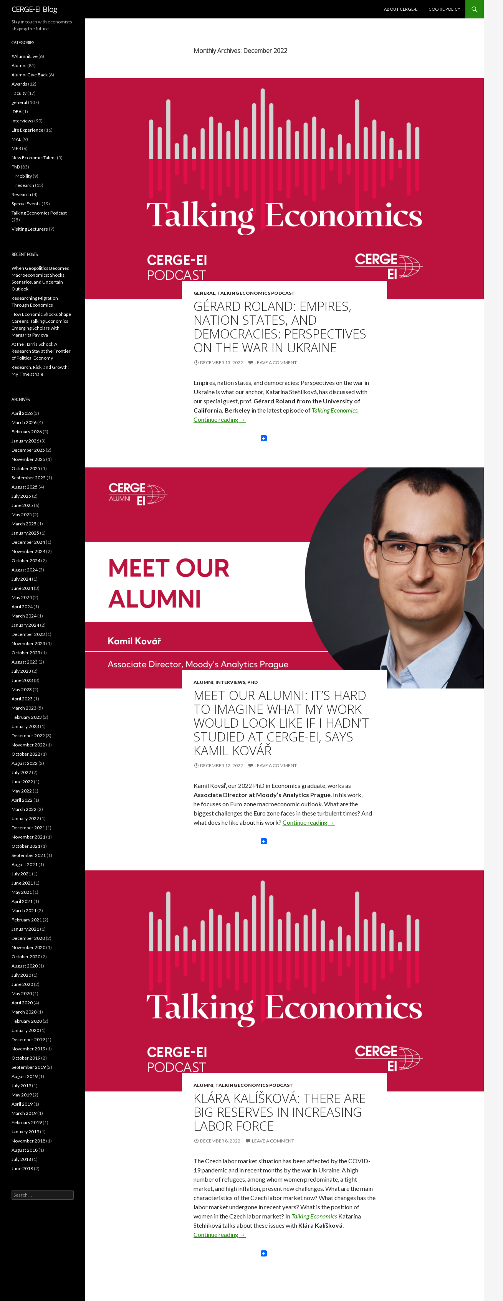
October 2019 (26, 1058)
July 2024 (21, 579)
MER (16, 148)
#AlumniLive (25, 56)
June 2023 (22, 680)
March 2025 (24, 524)
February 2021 (27, 920)
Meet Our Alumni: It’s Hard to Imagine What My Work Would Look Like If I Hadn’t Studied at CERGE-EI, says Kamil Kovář (281, 723)
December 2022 (28, 735)
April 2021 (22, 901)
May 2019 (22, 1095)
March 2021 (24, 910)
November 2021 (28, 837)
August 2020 (25, 966)
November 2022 (28, 745)
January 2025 (25, 533)
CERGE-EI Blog (34, 9)
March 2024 (24, 616)
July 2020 (21, 975)
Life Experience (27, 130)
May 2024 (22, 597)
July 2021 (21, 874)
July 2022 (21, 772)
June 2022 (22, 781)
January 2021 (25, 929)
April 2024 (22, 606)
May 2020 (22, 993)
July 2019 (21, 1085)
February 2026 (27, 431)
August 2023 (25, 662)
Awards (19, 84)
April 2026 (22, 413)
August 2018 (25, 1150)
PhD (252, 682)
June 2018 (22, 1168)
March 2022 (24, 809)
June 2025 (22, 505)
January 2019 (25, 1131)
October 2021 (26, 846)
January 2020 (25, 1030)
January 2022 (25, 818)
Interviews (230, 682)
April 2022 (22, 800)
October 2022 (26, 754)
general (204, 293)
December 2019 (28, 1039)
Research (21, 194)
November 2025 (28, 459)
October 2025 (26, 468)
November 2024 (28, 551)
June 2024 (22, 588)
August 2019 (25, 1076)
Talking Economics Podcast (256, 293)
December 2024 (28, 542)
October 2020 (26, 956)
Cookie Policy (444, 9)
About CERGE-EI (401, 9)
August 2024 (25, 570)
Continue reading (220, 419)
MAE (17, 139)
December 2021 (28, 827)
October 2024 (26, 560)
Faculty (19, 93)
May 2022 (22, 791)
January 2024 (25, 625)
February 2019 (27, 1122)
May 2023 (22, 689)
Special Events (26, 203)
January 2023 (25, 726)
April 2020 (22, 1002)
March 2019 (24, 1113)
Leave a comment (276, 362)
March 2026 (24, 422)
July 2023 (21, 671)
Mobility (23, 176)
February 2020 (27, 1021)
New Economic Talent (34, 157)
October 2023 (26, 652)
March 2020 (24, 1012)
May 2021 (22, 892)
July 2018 (21, 1159)
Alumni (203, 682)
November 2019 (28, 1049)
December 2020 (28, 938)
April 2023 (22, 699)
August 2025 (25, 487)
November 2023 (28, 643)
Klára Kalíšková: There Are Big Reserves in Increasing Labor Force (280, 1112)
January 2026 (25, 441)
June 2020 (22, 984)
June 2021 (22, 883)
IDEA (17, 111)
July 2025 (21, 496)
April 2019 (22, 1104)
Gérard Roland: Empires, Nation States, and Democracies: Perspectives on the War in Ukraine (280, 326)
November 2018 (28, 1141)
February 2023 (27, 717)
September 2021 (29, 855)
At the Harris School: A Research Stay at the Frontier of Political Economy (41, 351)
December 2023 (28, 634)
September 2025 (29, 477)
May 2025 (22, 514)
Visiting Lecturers (30, 229)
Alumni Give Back (30, 75)
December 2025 (28, 450)
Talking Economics (334, 410)
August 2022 (25, 763)
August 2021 (25, 864)
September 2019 (29, 1067)
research (24, 185)
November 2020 (28, 947)
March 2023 (24, 708)
